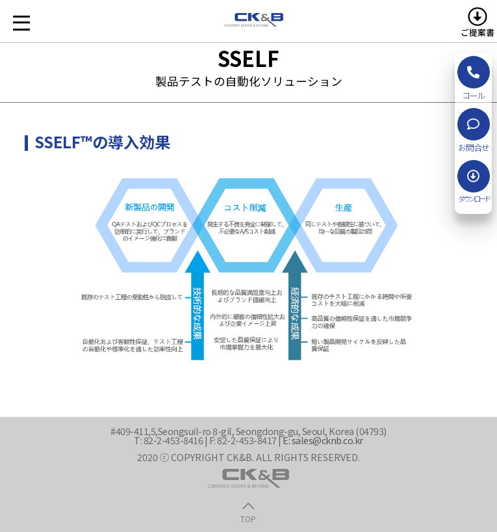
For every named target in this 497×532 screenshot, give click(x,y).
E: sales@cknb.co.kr (323, 440)
